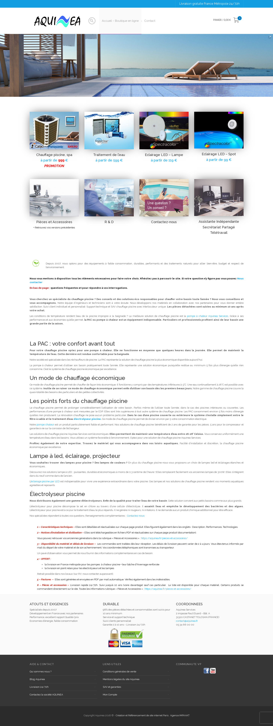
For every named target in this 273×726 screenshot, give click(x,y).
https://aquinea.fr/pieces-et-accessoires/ (164, 538)
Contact (149, 20)
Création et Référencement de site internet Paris (142, 715)
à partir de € (54, 160)
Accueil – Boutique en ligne (120, 20)
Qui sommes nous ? (40, 671)
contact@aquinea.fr (187, 621)
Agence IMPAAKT (180, 715)
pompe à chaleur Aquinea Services (207, 316)
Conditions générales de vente (119, 671)
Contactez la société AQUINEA (46, 694)
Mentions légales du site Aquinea (121, 679)
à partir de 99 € (219, 160)
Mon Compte (110, 694)
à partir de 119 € (164, 160)
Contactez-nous (135, 515)
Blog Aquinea (37, 679)
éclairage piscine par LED (45, 481)
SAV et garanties (112, 687)
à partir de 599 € (109, 160)
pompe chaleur (45, 424)
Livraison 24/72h (39, 687)
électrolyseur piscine (87, 419)
